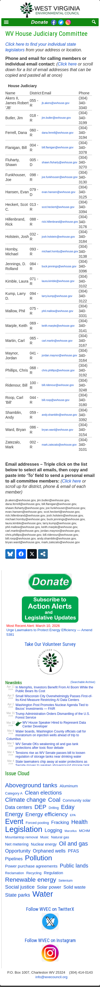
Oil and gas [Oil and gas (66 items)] (73, 844)
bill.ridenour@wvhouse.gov (58, 385)
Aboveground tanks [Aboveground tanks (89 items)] (31, 785)
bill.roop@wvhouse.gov (56, 400)
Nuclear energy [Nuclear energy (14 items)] (44, 844)
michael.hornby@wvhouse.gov (60, 251)
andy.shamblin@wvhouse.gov (59, 414)
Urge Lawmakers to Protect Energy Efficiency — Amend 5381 (49, 630)
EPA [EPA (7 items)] (73, 815)
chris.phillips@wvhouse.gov (58, 370)
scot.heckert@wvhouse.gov (58, 207)
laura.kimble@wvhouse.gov (58, 281)
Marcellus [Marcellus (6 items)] (71, 830)
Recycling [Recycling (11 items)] (34, 873)
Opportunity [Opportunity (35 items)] (17, 851)
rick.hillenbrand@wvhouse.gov (60, 221)
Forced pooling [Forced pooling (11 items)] (37, 823)
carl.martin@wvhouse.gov (57, 340)
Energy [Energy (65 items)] (14, 814)
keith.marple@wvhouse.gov (58, 325)
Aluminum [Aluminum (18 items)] (69, 786)
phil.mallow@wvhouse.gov (57, 311)
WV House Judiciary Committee (46, 33)
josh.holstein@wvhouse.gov (58, 236)
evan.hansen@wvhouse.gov (58, 192)
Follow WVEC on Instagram (50, 940)
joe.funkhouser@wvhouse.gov (60, 177)
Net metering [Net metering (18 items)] (17, 844)
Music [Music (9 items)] (44, 837)
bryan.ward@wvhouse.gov (57, 429)
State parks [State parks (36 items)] (17, 895)
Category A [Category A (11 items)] (13, 793)
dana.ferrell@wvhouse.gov (58, 132)
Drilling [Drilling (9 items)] (54, 808)
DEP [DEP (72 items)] (40, 807)
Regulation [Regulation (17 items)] (53, 872)
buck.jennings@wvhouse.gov (59, 266)
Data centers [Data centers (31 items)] (18, 807)
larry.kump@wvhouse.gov (57, 296)
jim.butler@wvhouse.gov (56, 117)
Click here (67, 64)
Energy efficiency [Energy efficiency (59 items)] (46, 814)
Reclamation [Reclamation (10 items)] (14, 873)
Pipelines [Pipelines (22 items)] (14, 858)
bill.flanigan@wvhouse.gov (58, 147)
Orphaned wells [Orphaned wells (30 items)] (49, 851)
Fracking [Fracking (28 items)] (60, 822)
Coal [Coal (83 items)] (54, 800)
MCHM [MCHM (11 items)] (84, 831)
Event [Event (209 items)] (14, 821)
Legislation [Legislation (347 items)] (23, 829)
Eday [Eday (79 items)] (68, 807)
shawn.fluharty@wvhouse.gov (59, 162)
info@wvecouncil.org (51, 977)
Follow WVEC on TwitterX (50, 909)
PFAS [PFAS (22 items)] (73, 851)
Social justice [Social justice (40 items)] (20, 887)
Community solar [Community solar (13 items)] (77, 800)
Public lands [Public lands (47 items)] (74, 866)
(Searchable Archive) (82, 682)
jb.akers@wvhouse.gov (56, 103)
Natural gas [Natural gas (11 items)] (60, 837)
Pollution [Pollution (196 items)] (38, 858)
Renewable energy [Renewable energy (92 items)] (30, 879)
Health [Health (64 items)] (79, 822)
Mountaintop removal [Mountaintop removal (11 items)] (21, 837)
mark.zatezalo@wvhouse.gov (59, 444)
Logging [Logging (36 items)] (53, 830)
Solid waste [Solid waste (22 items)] (74, 887)
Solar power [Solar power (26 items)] (49, 887)
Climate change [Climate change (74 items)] (25, 800)
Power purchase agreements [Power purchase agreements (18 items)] (31, 866)
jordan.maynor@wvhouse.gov (59, 355)
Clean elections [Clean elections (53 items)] (43, 793)
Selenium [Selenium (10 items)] (65, 880)
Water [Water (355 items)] (43, 894)
